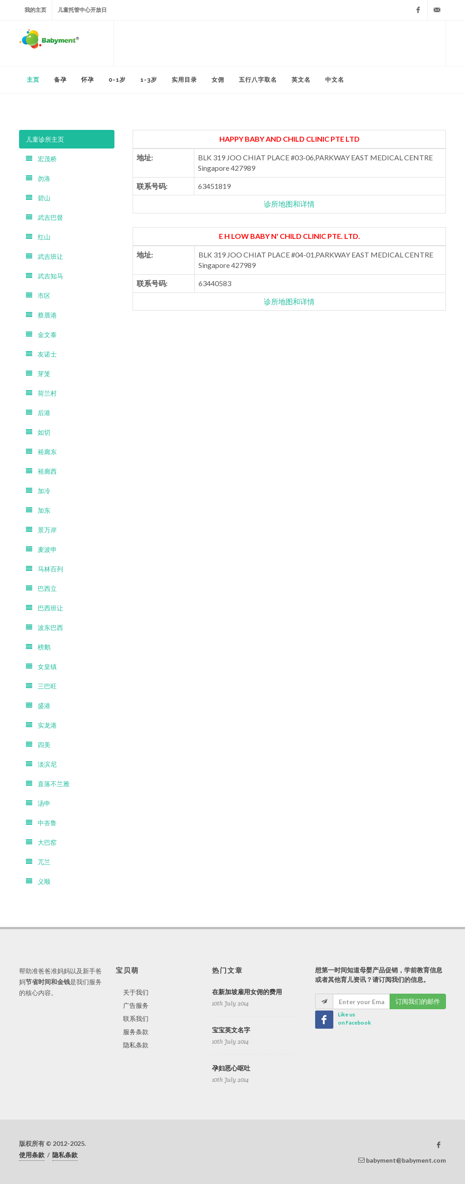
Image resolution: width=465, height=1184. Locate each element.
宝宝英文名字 (231, 1030)
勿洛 (38, 178)
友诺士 (41, 354)
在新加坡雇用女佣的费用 (247, 992)
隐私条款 (135, 1045)
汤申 (38, 803)
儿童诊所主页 (45, 139)
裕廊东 (41, 451)
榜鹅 (38, 647)
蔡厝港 (41, 315)
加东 (38, 510)
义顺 (38, 881)
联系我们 (135, 1018)
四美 (38, 744)
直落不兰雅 (47, 783)
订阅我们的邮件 (418, 1001)
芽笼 (38, 373)
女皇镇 (41, 666)
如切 (38, 432)
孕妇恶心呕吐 (231, 1068)
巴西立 (41, 588)
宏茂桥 (41, 158)
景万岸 (41, 530)
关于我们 (135, 992)
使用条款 (32, 1155)
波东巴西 (44, 627)
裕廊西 (41, 471)
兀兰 (38, 862)
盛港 (38, 705)
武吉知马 (44, 276)
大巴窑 (41, 842)
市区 (38, 295)
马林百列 (44, 569)
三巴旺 (41, 686)
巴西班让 (44, 608)
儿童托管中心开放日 (82, 9)
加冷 (38, 490)
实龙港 (41, 725)
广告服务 (135, 1005)
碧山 (38, 198)
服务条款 (135, 1031)
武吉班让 (44, 256)
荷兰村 (41, 393)
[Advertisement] (279, 43)
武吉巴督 (44, 217)
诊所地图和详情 (289, 203)
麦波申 (41, 549)
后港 (38, 412)
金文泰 (41, 334)
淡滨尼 (41, 764)
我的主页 (35, 9)
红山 (38, 237)
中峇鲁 (41, 822)
